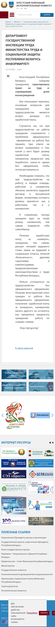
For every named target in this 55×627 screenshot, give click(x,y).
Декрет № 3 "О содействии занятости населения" (14, 386)
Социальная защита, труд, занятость (36, 22)
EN (21, 8)
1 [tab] (50, 442)
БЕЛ (25, 8)
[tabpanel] (27, 487)
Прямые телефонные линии (13, 374)
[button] (12, 14)
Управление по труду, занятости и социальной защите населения (28, 24)
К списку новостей (24, 348)
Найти (47, 15)
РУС (18, 8)
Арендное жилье (36, 387)
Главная (8, 22)
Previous (3, 415)
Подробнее (32, 613)
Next (51, 415)
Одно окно (34, 374)
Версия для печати (8, 75)
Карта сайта (6, 618)
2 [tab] (52, 442)
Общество (17, 22)
